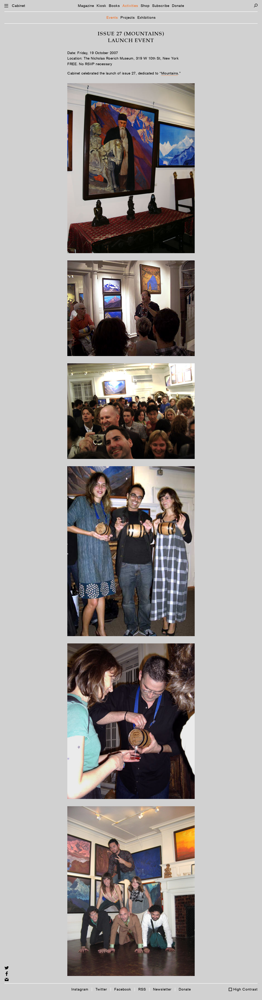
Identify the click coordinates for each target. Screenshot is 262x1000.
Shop (145, 5)
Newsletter (162, 989)
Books (114, 5)
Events (112, 17)
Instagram (79, 989)
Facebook (122, 989)
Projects (127, 17)
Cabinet (18, 5)
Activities (130, 5)
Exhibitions (146, 17)
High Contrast (245, 989)
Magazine (86, 5)
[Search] (256, 5)
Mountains (169, 73)
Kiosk (101, 5)
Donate (178, 5)
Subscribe (160, 5)
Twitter (101, 989)
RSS (142, 989)
